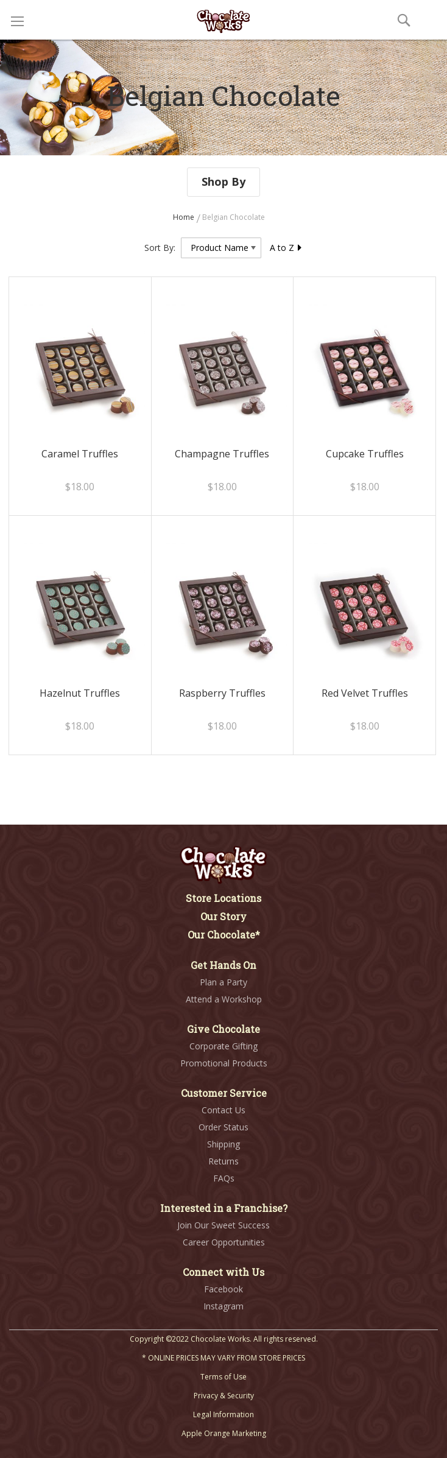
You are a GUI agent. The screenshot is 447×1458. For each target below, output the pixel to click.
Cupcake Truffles (365, 453)
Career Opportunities (224, 1242)
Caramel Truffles (79, 453)
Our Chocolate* (224, 934)
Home (184, 217)
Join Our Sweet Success (223, 1225)
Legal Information (223, 1414)
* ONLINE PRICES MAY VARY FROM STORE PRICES (223, 1358)
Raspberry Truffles (222, 693)
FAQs (223, 1178)
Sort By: (159, 247)
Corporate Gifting (223, 1046)
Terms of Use (223, 1377)
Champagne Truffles (222, 453)
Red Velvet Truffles (365, 693)
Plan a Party (223, 982)
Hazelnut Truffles (80, 693)
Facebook (223, 1289)
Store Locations (223, 898)
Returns (223, 1161)
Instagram (223, 1306)
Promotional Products (223, 1063)
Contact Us (223, 1110)
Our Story (223, 916)
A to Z (286, 247)
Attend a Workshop (224, 999)
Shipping (223, 1144)
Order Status (223, 1127)
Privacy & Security (224, 1395)
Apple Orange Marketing (223, 1433)
